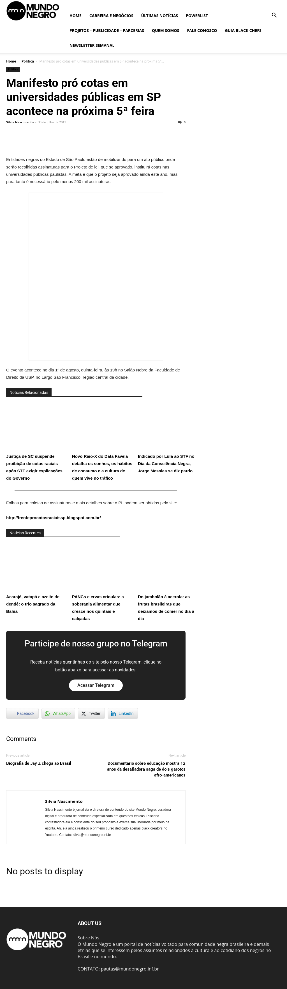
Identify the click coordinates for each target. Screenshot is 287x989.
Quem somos (165, 30)
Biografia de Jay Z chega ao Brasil (38, 763)
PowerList (197, 15)
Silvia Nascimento (20, 122)
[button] (274, 16)
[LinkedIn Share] (123, 713)
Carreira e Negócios (111, 15)
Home (76, 15)
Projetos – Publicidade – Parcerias (107, 30)
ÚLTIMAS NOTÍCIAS (159, 15)
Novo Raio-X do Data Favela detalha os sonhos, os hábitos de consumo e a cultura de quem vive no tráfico (103, 441)
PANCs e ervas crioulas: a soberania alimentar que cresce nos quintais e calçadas (103, 582)
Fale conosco (202, 30)
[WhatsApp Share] (58, 713)
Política (28, 61)
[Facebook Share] (22, 713)
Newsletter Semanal (92, 45)
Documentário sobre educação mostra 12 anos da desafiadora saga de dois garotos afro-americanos (146, 769)
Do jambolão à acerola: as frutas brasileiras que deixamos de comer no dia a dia (169, 582)
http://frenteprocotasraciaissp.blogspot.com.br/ (53, 517)
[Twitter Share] (91, 713)
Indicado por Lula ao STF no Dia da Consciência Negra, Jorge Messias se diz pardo (169, 437)
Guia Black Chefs (243, 30)
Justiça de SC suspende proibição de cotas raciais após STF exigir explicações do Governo (37, 441)
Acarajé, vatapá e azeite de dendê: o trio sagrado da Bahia (37, 578)
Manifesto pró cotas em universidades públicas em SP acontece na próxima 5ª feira (83, 97)
